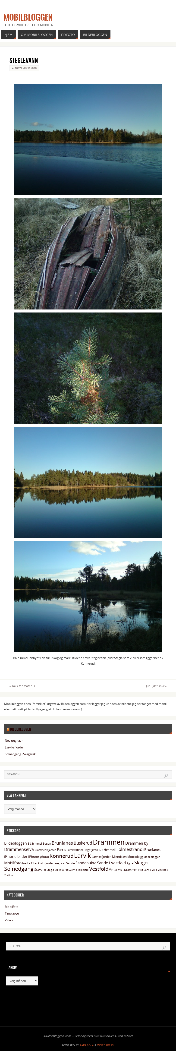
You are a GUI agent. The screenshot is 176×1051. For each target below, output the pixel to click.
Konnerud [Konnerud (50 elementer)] (61, 855)
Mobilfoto (12, 907)
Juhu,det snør (156, 686)
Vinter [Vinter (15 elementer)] (113, 870)
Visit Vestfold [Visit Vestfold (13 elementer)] (160, 869)
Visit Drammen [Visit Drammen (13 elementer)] (127, 869)
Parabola (87, 1045)
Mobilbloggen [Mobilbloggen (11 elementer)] (152, 856)
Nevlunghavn (14, 741)
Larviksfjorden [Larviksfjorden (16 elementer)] (101, 857)
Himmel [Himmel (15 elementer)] (109, 850)
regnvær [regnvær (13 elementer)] (60, 863)
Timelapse (12, 913)
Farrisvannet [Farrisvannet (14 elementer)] (75, 850)
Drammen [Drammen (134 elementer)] (109, 842)
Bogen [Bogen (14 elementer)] (47, 844)
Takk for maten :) (22, 686)
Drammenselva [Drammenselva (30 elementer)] (19, 849)
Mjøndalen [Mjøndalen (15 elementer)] (119, 857)
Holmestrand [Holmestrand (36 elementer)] (129, 849)
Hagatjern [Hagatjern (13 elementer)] (90, 850)
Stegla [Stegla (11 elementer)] (50, 869)
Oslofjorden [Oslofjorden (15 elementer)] (46, 863)
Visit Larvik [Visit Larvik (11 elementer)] (144, 869)
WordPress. (105, 1045)
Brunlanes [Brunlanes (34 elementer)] (62, 843)
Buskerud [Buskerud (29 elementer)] (83, 843)
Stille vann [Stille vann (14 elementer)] (61, 870)
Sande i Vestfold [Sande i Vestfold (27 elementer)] (111, 862)
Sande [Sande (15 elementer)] (70, 863)
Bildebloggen (20, 729)
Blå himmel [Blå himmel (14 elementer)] (35, 844)
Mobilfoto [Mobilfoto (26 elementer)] (13, 862)
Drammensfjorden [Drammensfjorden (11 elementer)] (45, 850)
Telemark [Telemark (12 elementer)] (83, 869)
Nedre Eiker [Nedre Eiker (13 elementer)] (30, 863)
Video (9, 920)
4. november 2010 (24, 68)
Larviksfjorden (15, 747)
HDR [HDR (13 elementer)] (100, 850)
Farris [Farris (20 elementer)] (61, 849)
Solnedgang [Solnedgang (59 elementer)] (19, 868)
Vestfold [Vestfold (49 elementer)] (98, 868)
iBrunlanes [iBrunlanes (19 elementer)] (151, 849)
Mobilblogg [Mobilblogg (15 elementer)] (135, 857)
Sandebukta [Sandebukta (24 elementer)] (85, 862)
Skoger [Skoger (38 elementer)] (141, 862)
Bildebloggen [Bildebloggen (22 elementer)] (15, 843)
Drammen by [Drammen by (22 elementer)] (136, 843)
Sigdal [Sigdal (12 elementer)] (130, 863)
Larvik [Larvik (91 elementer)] (82, 855)
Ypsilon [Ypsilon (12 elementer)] (8, 875)
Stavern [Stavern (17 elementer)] (40, 869)
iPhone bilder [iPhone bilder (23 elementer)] (16, 856)
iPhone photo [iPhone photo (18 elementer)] (38, 856)
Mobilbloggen (28, 17)
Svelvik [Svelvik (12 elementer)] (73, 869)
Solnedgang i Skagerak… (21, 754)
